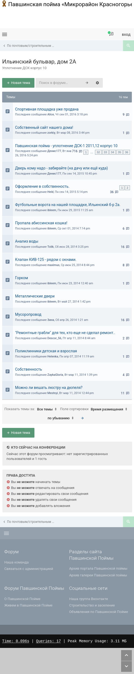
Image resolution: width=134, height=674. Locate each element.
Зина (50, 320)
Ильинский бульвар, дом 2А (39, 61)
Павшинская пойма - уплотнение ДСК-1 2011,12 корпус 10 (66, 146)
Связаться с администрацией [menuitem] (28, 569)
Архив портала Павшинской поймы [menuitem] (98, 568)
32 (98, 152)
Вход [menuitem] (126, 35)
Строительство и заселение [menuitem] (92, 605)
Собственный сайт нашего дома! (44, 127)
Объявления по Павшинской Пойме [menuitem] (98, 612)
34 (112, 152)
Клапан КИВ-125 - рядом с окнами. (45, 259)
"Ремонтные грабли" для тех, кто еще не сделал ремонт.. (65, 333)
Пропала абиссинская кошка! (41, 223)
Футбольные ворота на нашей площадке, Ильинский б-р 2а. (67, 205)
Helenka (52, 356)
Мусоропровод (28, 314)
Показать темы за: (31, 409)
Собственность (28, 369)
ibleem (51, 210)
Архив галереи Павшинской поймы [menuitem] (98, 575)
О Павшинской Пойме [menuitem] (22, 599)
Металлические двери (35, 296)
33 (105, 152)
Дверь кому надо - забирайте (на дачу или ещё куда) (61, 168)
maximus (53, 265)
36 (126, 152)
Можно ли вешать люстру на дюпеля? (48, 387)
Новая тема (18, 83)
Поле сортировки (95, 409)
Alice (50, 114)
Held (50, 192)
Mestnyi (52, 393)
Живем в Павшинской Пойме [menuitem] (28, 605)
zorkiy (51, 132)
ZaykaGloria (55, 375)
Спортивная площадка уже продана (47, 109)
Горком (21, 278)
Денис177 (54, 151)
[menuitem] (111, 34)
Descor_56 (54, 338)
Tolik (50, 247)
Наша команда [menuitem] (16, 562)
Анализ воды (26, 241)
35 (119, 152)
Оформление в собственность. (42, 186)
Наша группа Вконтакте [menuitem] (88, 599)
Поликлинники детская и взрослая (46, 351)
